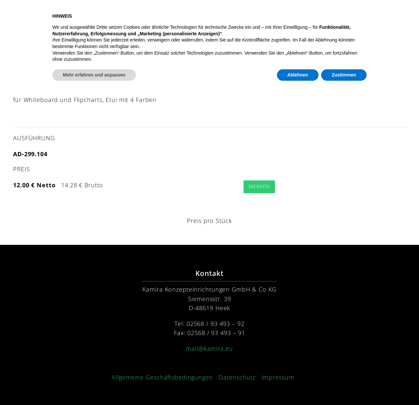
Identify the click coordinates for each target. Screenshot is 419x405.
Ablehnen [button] (297, 387)
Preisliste (391, 18)
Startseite (193, 18)
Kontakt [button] (352, 18)
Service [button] (312, 18)
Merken (259, 186)
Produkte (233, 18)
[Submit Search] (301, 57)
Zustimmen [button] (344, 387)
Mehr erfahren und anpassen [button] (94, 387)
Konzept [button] (272, 18)
